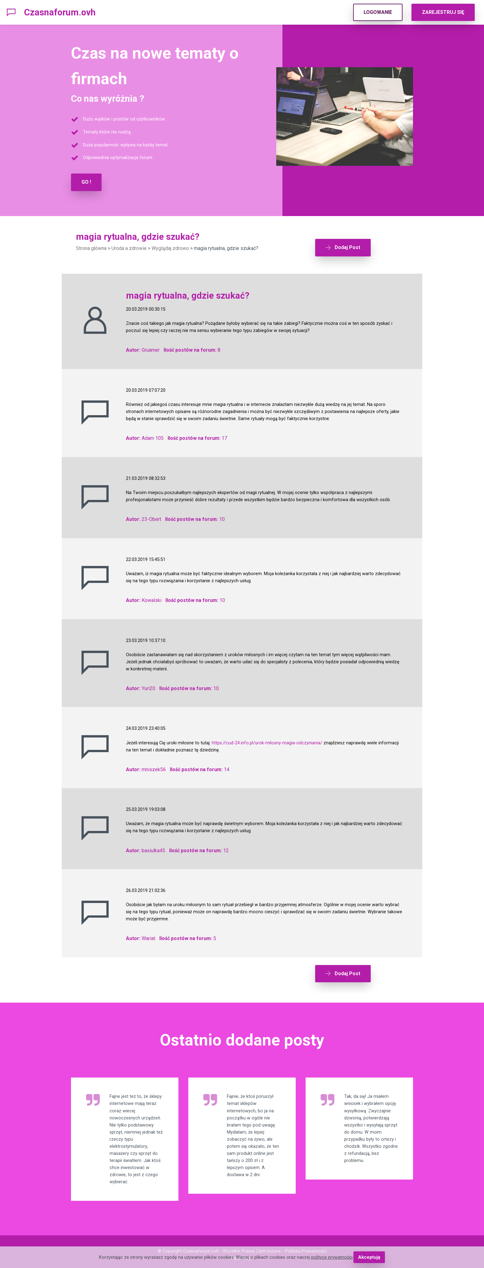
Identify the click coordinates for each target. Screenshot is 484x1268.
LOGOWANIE (378, 12)
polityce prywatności (332, 1257)
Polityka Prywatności (306, 1245)
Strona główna (91, 248)
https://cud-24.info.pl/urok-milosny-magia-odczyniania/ (267, 739)
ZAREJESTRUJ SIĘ (443, 12)
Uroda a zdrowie (129, 248)
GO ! (86, 182)
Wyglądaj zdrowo (170, 248)
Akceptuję (369, 1257)
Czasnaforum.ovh (60, 12)
